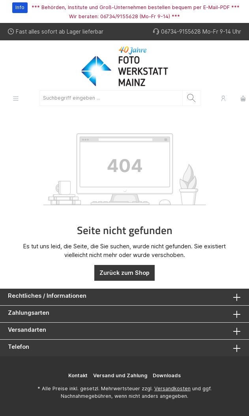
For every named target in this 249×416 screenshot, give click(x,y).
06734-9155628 (181, 31)
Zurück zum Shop (124, 272)
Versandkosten (172, 388)
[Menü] (16, 98)
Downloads (167, 375)
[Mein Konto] (223, 98)
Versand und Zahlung (120, 375)
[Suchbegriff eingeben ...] (111, 98)
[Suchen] (191, 98)
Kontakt (78, 375)
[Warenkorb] (240, 98)
